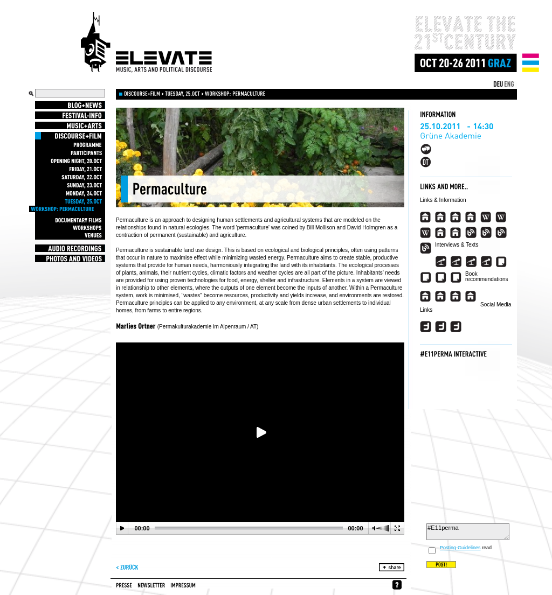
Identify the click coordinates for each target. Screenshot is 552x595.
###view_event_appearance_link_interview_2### (455, 262)
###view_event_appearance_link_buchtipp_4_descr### (471, 296)
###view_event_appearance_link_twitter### (425, 327)
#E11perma (467, 531)
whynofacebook (397, 585)
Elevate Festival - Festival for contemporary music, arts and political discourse (146, 42)
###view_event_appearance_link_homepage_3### (455, 217)
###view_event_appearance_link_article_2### (425, 277)
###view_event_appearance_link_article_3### (440, 277)
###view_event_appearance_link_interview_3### (471, 262)
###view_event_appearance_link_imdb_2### (455, 233)
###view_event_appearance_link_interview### (440, 262)
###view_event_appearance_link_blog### (471, 233)
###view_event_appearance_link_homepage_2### (440, 217)
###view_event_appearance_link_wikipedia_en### (486, 217)
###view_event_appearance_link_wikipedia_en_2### (501, 217)
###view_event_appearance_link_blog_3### (501, 233)
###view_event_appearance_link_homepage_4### (471, 217)
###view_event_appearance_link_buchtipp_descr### (425, 296)
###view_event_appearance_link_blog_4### (425, 248)
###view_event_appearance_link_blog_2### (486, 233)
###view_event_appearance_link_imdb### (440, 233)
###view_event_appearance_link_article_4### (455, 277)
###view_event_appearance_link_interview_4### (486, 262)
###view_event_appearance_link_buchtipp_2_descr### (440, 296)
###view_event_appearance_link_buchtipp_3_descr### (455, 296)
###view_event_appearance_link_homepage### (425, 217)
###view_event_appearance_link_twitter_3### (455, 327)
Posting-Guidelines (460, 547)
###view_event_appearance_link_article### (501, 262)
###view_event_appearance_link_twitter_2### (440, 327)
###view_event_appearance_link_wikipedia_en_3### (425, 233)
